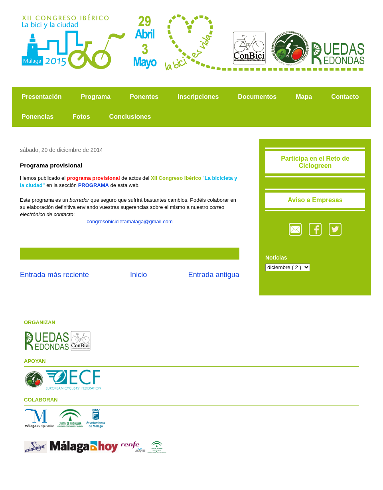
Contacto (345, 96)
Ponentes (144, 96)
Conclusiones (130, 116)
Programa (96, 96)
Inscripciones (198, 96)
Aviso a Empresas (315, 200)
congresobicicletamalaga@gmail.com (130, 221)
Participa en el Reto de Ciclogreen (315, 162)
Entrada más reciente (54, 275)
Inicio (138, 275)
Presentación (41, 96)
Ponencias (37, 116)
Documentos (257, 96)
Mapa (304, 96)
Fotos (81, 116)
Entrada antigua (213, 275)
